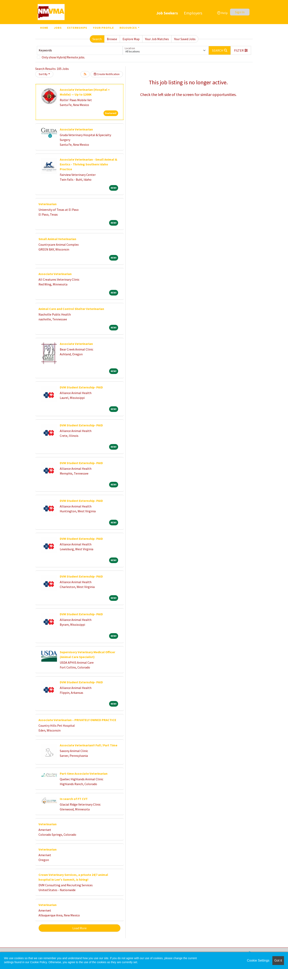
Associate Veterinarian (76, 129)
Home (44, 28)
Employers (193, 12)
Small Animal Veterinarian (57, 239)
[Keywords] (80, 50)
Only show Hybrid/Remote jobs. (63, 57)
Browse (112, 39)
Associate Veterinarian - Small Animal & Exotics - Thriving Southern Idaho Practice (88, 164)
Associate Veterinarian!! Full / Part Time (88, 745)
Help (222, 13)
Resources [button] (128, 28)
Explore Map (131, 39)
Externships (77, 28)
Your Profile (103, 28)
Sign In (239, 12)
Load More (79, 928)
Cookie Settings (258, 960)
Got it (278, 960)
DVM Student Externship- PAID (81, 387)
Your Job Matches (157, 39)
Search (97, 39)
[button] (241, 50)
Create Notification (107, 74)
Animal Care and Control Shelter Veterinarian (71, 309)
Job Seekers (167, 12)
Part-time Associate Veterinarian (83, 773)
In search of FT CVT (74, 799)
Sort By (43, 74)
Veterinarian (48, 204)
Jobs (58, 28)
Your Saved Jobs (185, 39)
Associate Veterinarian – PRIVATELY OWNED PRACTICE (77, 720)
